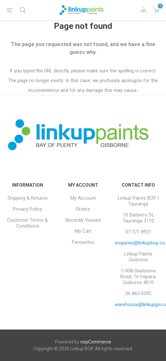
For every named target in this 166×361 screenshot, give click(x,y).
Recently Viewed (83, 220)
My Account (83, 198)
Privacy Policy (27, 209)
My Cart (83, 231)
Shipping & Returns (27, 198)
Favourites (83, 242)
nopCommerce (95, 341)
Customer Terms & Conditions (27, 223)
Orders (83, 209)
